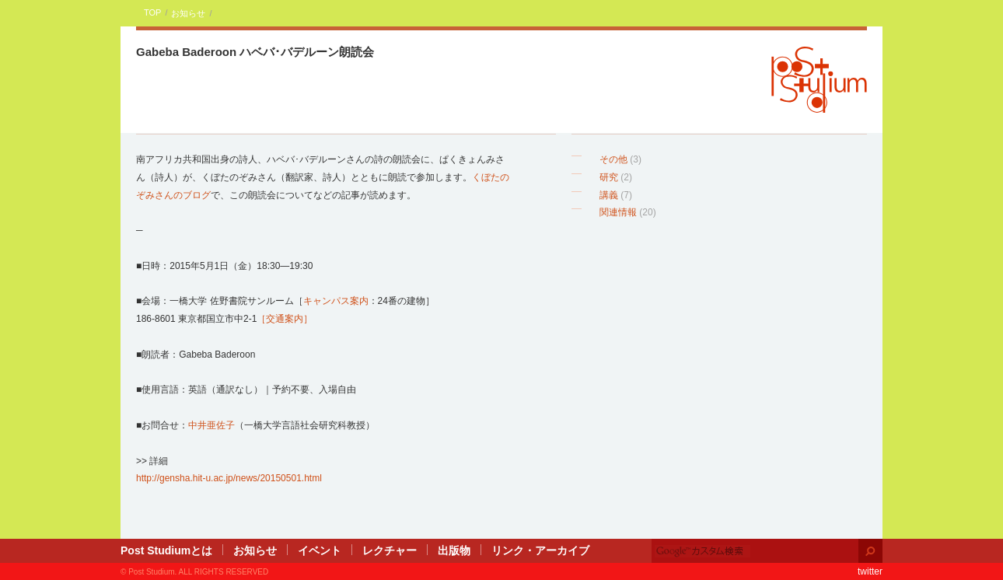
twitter (870, 571)
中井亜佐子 (211, 425)
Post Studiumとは (166, 550)
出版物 (454, 550)
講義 (608, 195)
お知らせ (188, 13)
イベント (319, 550)
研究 (608, 177)
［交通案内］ (285, 318)
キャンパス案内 (336, 300)
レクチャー (389, 550)
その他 (613, 159)
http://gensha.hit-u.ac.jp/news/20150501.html (229, 478)
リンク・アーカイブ (540, 550)
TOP (152, 12)
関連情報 (618, 212)
